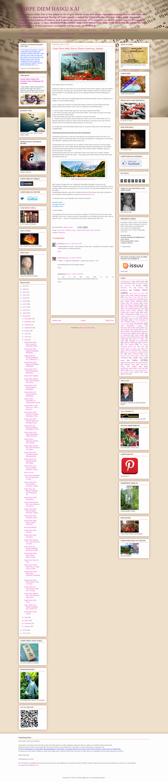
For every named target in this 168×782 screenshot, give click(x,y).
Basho (138, 285)
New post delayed (30, 527)
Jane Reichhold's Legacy (131, 326)
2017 (25, 307)
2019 (25, 301)
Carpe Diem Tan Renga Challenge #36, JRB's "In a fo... (32, 427)
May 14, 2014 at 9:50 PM (73, 258)
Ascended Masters (142, 283)
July (26, 334)
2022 (25, 292)
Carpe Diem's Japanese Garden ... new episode (32, 441)
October (27, 325)
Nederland (61, 232)
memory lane (130, 364)
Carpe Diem (61, 230)
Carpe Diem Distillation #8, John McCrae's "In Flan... (32, 477)
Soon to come (29, 472)
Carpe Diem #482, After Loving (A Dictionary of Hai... (31, 344)
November (28, 322)
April (26, 617)
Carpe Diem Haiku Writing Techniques (134, 295)
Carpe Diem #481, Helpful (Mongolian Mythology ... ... (31, 351)
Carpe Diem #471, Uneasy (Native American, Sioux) (31, 467)
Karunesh (124, 328)
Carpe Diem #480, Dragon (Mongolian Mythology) (31, 364)
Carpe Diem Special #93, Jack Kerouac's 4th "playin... (32, 447)
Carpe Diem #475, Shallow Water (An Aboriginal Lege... (31, 421)
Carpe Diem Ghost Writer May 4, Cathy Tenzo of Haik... (31, 567)
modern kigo (137, 366)
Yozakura (144, 350)
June (26, 337)
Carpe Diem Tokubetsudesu (134, 313)
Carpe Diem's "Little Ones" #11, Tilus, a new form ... (31, 407)
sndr (90, 777)
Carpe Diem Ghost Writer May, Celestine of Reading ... (32, 574)
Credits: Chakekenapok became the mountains (83, 179)
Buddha (140, 287)
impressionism (125, 363)
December (28, 319)
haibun (140, 358)
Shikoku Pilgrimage (131, 342)
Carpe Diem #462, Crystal (30, 613)
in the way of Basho (141, 363)
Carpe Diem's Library (72, 30)
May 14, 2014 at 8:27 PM (74, 243)
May (26, 340)
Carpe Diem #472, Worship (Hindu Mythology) (30, 461)
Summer (145, 342)
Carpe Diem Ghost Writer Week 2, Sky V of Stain (31, 582)
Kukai (146, 328)
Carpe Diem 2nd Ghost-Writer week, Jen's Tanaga (31, 588)
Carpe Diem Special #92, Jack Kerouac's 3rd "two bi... (32, 504)
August (27, 331)
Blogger (102, 777)
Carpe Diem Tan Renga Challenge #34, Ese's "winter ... (32, 548)
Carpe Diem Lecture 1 (36, 30)
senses (126, 374)
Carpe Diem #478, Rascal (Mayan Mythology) (30, 387)
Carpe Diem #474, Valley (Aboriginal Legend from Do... (31, 434)
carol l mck (61, 258)
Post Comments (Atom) (87, 327)
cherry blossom (133, 354)
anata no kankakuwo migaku (133, 352)
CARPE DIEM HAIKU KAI (49, 9)
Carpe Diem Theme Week (130, 312)
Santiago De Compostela (138, 341)
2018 (25, 304)
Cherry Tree (133, 316)
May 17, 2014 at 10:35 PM (74, 274)
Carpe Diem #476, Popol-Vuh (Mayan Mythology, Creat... (31, 414)
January (27, 626)
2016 (25, 310)
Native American (95, 230)
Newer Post (56, 320)
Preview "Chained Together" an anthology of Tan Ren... (38, 37)
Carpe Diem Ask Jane (136, 293)
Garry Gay (131, 318)
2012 (25, 633)
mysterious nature (127, 368)
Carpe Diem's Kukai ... (91, 30)
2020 (25, 298)
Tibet (142, 346)
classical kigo (126, 358)
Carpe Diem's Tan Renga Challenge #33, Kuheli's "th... (31, 607)
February (27, 623)
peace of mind (133, 370)
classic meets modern (137, 356)
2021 (25, 295)
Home (23, 30)
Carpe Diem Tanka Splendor (132, 310)
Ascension (127, 285)
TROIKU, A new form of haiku (30, 34)
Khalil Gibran (135, 328)
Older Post (109, 320)
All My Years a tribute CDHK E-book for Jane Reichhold (119, 30)
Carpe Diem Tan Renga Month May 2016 (134, 308)
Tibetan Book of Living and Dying (132, 348)
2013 (25, 630)
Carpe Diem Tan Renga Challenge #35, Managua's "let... (31, 491)
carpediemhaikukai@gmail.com (28, 765)
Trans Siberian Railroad (129, 350)
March (26, 620)
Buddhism (124, 290)
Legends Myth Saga (83, 230)
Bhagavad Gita (126, 287)
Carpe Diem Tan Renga (129, 303)
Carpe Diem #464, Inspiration (30, 536)
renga (146, 372)
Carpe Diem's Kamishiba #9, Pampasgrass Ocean (32, 400)
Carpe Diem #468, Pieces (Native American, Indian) (31, 511)
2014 (25, 316)
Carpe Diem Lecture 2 (54, 30)
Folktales (68, 230)
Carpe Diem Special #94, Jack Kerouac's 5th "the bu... (32, 380)
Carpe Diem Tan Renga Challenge (134, 304)
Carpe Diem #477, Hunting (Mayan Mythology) (30, 394)
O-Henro (138, 333)
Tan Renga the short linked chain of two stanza (94, 34)
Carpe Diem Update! (31, 376)
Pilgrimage (124, 339)
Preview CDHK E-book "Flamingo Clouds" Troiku (59, 34)
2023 (25, 289)
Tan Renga (129, 344)
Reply (59, 251)
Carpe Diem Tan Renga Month (134, 306)
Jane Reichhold (136, 324)
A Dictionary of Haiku (128, 282)
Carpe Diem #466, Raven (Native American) (30, 522)
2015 (25, 313)
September (28, 328)
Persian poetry (126, 337)
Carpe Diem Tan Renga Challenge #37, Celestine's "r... (31, 357)
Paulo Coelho (139, 335)
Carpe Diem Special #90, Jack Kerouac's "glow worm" (32, 595)
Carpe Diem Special (133, 301)
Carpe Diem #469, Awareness (30, 498)
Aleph (142, 282)
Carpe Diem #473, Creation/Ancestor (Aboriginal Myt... (31, 454)
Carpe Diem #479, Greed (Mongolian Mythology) (31, 371)
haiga (122, 360)
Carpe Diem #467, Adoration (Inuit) (30, 517)
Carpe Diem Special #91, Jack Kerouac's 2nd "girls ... (32, 542)
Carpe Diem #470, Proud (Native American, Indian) (31, 484)
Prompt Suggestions (66, 37)
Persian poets (139, 337)
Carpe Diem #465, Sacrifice (30, 531)
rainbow (136, 372)
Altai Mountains (126, 283)
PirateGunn (61, 243)
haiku (74, 230)
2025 (25, 286)
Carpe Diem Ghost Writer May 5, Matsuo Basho (30, 555)
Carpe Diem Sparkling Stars (138, 299)
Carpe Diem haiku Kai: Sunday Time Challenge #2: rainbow (32, 81)
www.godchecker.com (87, 194)
